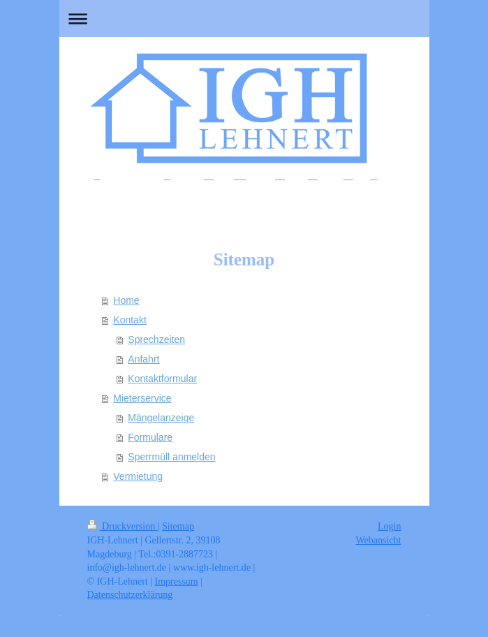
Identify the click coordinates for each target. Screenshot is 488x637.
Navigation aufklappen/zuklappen (244, 18)
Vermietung (138, 476)
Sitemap (178, 526)
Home (126, 300)
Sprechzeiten (156, 339)
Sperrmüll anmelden (171, 456)
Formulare (150, 437)
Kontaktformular (162, 378)
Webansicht (378, 540)
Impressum (176, 581)
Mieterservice (142, 398)
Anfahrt (143, 359)
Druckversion (122, 526)
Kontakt (129, 319)
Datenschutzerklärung (130, 595)
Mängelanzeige (161, 417)
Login (389, 526)
